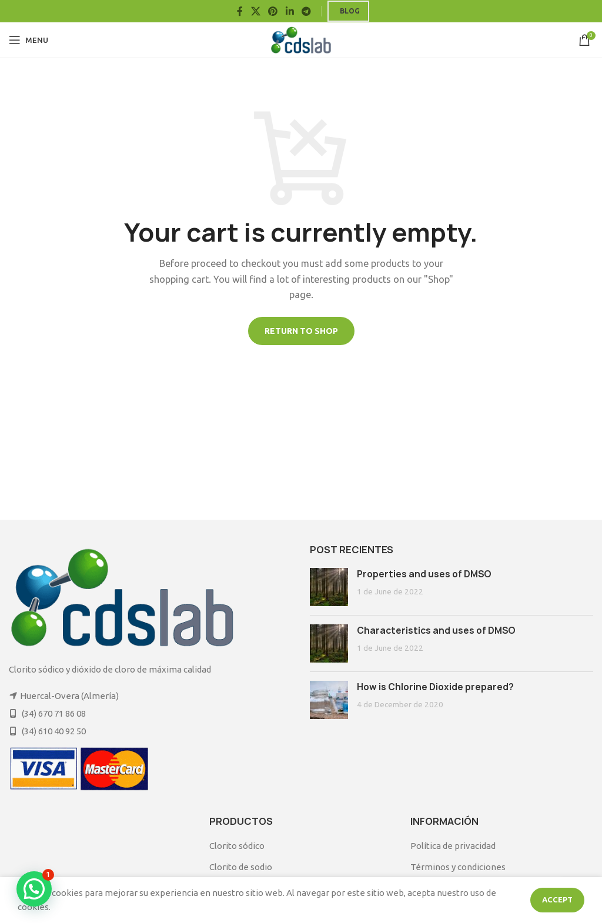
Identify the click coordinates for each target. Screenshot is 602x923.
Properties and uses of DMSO (424, 574)
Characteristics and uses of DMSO (436, 630)
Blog (350, 11)
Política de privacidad (453, 846)
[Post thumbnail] (329, 587)
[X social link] (255, 11)
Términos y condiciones (458, 867)
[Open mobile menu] (28, 40)
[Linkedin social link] (289, 11)
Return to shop (301, 331)
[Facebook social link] (240, 11)
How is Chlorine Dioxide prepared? (435, 687)
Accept (557, 899)
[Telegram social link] (306, 11)
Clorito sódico (237, 846)
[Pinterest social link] (273, 11)
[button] (34, 889)
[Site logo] (301, 39)
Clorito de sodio (240, 867)
